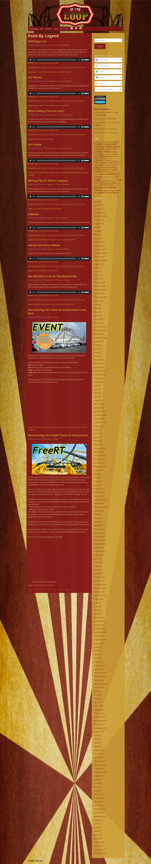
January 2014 (99, 713)
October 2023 (99, 294)
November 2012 (100, 765)
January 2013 (99, 757)
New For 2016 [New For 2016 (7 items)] (111, 172)
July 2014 (97, 691)
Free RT (35, 585)
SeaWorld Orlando (73, 172)
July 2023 (97, 305)
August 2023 (99, 301)
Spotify (65, 67)
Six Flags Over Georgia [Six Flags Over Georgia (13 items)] (108, 183)
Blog (61, 29)
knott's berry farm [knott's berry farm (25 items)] (109, 169)
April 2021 (98, 397)
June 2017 (98, 562)
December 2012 (100, 761)
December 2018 (100, 500)
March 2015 (98, 662)
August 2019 (99, 470)
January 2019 (99, 496)
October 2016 (99, 592)
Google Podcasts (55, 67)
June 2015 (98, 651)
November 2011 (100, 809)
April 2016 (98, 614)
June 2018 (98, 518)
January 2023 (99, 323)
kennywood (64, 105)
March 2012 (98, 794)
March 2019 (98, 489)
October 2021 (99, 378)
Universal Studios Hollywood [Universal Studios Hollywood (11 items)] (112, 190)
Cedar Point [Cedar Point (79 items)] (102, 151)
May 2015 (97, 654)
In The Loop (68, 427)
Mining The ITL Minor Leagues (48, 180)
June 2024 (98, 271)
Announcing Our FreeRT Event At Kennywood (58, 435)
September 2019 (100, 467)
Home (41, 29)
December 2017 (100, 540)
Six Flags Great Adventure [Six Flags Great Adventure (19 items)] (108, 180)
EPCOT (34, 271)
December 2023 (100, 286)
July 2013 (97, 735)
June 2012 (98, 783)
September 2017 (100, 551)
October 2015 (99, 636)
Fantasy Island (37, 139)
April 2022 (98, 356)
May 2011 (97, 831)
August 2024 (99, 264)
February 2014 (99, 710)
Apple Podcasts (41, 67)
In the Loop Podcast (62, 45)
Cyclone (51, 427)
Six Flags (53, 72)
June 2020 (98, 433)
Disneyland (36, 240)
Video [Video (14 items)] (96, 193)
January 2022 (99, 367)
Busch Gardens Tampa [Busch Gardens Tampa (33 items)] (106, 143)
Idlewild (44, 240)
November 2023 (100, 290)
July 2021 (97, 386)
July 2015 (97, 647)
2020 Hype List (37, 41)
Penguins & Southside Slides (102, 129)
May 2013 (97, 743)
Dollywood (36, 304)
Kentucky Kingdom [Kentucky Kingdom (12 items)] (111, 165)
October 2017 (99, 548)
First (30, 590)
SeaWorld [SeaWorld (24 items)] (103, 174)
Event (61, 427)
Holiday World (48, 209)
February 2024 (99, 282)
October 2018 (99, 503)
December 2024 (100, 249)
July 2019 (97, 474)
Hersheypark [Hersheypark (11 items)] (103, 162)
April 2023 (98, 316)
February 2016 (99, 621)
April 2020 (98, 441)
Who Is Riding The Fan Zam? (46, 111)
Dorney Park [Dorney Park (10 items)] (115, 156)
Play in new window (41, 63)
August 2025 (99, 224)
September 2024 (100, 260)
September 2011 (100, 816)
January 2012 (99, 802)
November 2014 (100, 676)
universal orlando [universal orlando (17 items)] (106, 185)
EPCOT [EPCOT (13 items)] (96, 158)
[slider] (56, 59)
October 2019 (99, 463)
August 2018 (99, 511)
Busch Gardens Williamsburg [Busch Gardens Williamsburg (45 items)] (107, 145)
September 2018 (100, 507)
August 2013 (99, 732)
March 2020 (98, 444)
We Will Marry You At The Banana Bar (52, 276)
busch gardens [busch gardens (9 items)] (108, 142)
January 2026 (99, 209)
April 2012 (98, 791)
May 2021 (97, 393)
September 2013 (100, 728)
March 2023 (98, 319)
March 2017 (98, 573)
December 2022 (100, 327)
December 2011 (100, 805)
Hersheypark (37, 209)
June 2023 (98, 308)
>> (62, 590)
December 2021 (100, 371)
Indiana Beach (49, 139)
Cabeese (33, 214)
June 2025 (98, 231)
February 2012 (99, 798)
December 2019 (100, 456)
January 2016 (99, 625)
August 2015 (99, 643)
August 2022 (99, 341)
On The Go (35, 77)
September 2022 (100, 338)
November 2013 (100, 721)
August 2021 (99, 382)
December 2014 (100, 673)
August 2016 (99, 599)
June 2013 (98, 739)
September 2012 (100, 772)
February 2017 (99, 577)
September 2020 (100, 422)
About (66, 29)
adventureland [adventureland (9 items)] (98, 142)
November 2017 (100, 544)
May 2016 (97, 610)
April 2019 (98, 485)
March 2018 (98, 529)
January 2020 (99, 452)
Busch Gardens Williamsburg (43, 172)
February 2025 (99, 246)
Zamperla (31, 430)
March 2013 (98, 750)
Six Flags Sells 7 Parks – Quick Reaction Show (106, 122)
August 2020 (99, 426)
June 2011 (98, 827)
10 (58, 590)
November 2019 (100, 459)
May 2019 (97, 481)
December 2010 (100, 849)
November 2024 (100, 253)
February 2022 (99, 363)
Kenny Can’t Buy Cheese (44, 245)
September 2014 (100, 684)
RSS (78, 67)
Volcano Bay (52, 271)
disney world (54, 105)
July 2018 (97, 514)
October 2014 (99, 680)
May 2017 (97, 566)
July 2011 (97, 824)
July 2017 (97, 559)
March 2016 (98, 618)
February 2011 (99, 842)
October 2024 (99, 257)
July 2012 (97, 780)
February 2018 (99, 533)
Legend (51, 45)
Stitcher (72, 67)
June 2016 (98, 606)
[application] (59, 60)
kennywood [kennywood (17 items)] (99, 165)
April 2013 (98, 746)
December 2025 (100, 213)
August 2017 (99, 555)
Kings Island (42, 271)
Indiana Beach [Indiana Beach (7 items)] (116, 164)
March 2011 (98, 838)
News (56, 29)
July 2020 (97, 430)
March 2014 (98, 706)
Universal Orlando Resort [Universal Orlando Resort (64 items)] (105, 188)
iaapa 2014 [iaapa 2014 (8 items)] (109, 164)
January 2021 (99, 408)
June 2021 (98, 389)
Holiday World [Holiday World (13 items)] (113, 162)
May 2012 (97, 787)
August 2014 (99, 687)
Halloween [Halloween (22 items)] (99, 160)
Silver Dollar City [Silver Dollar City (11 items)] (109, 177)
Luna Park (77, 427)
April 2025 (98, 238)
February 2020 (99, 448)
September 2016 (100, 595)
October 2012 (99, 768)
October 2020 (99, 419)
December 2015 (100, 629)
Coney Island (43, 427)
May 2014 (97, 699)
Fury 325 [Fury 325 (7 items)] (109, 158)
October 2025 (99, 220)
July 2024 (97, 268)
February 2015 (99, 665)
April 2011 (98, 835)
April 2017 (98, 570)
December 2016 (100, 584)
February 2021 (99, 404)
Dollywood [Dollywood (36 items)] (105, 156)
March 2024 (98, 279)
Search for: (97, 37)
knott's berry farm (68, 304)
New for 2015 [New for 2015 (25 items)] (100, 171)
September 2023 (100, 297)
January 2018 (99, 537)
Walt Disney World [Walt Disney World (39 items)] (109, 192)
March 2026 (98, 205)
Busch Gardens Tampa (40, 105)
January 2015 (99, 669)
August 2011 (99, 820)
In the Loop (33, 29)
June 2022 (98, 349)
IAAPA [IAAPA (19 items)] (103, 163)
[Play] (30, 60)
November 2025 (100, 216)
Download (54, 63)
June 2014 (98, 695)
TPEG (84, 427)
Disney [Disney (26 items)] (114, 151)
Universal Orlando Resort (66, 240)
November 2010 (100, 853)
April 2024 (98, 275)
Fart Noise (34, 144)
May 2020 (97, 437)
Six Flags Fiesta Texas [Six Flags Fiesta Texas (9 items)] (107, 180)
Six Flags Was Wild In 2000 (101, 119)
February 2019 (99, 492)
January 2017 (99, 581)
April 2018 (98, 525)
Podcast (48, 29)
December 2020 (100, 411)
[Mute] (82, 60)
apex (34, 72)
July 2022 (97, 345)
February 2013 (99, 754)
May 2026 (97, 201)
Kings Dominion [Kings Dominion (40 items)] (102, 167)
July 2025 (97, 227)
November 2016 (100, 588)
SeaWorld (46, 72)
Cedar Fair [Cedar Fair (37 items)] (111, 148)
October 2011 (99, 813)
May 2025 (97, 235)
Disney (39, 72)
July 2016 (97, 603)
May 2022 (97, 352)
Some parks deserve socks (101, 132)
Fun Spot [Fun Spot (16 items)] (103, 158)
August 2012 (99, 776)
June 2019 (98, 478)
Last (67, 590)
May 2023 (97, 312)
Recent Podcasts (101, 109)
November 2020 (100, 415)
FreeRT (41, 585)
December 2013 (100, 717)
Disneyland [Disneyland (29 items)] (99, 154)
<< (35, 590)
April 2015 (98, 658)
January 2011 (99, 846)
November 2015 (100, 632)
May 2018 (97, 522)
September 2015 (100, 640)
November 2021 (100, 375)
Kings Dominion (60, 172)
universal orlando (63, 72)
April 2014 (98, 702)
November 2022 (100, 330)
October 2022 (99, 334)
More (83, 67)
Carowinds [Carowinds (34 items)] (99, 148)
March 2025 (98, 242)
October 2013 (99, 724)
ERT (56, 427)
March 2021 (98, 400)
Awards (35, 427)
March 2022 (98, 360)
